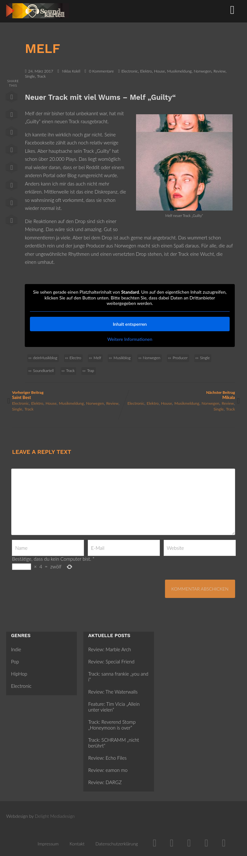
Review (220, 71)
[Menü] (232, 9)
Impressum (48, 843)
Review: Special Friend (111, 661)
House (159, 71)
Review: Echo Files (107, 758)
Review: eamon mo (107, 770)
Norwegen (202, 71)
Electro (75, 357)
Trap (90, 370)
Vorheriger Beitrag (68, 395)
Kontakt (77, 843)
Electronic (129, 71)
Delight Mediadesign (55, 816)
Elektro (146, 71)
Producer (180, 357)
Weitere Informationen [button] (129, 339)
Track (41, 76)
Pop (15, 661)
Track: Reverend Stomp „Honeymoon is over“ (111, 725)
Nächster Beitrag (179, 395)
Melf (97, 357)
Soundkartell (43, 370)
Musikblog (122, 357)
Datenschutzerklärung (117, 843)
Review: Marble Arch (109, 649)
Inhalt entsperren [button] (130, 324)
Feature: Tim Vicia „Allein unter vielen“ (114, 707)
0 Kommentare (101, 71)
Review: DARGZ (105, 782)
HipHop (19, 674)
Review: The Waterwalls (113, 692)
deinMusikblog (45, 357)
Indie (16, 649)
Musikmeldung (179, 71)
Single (30, 76)
